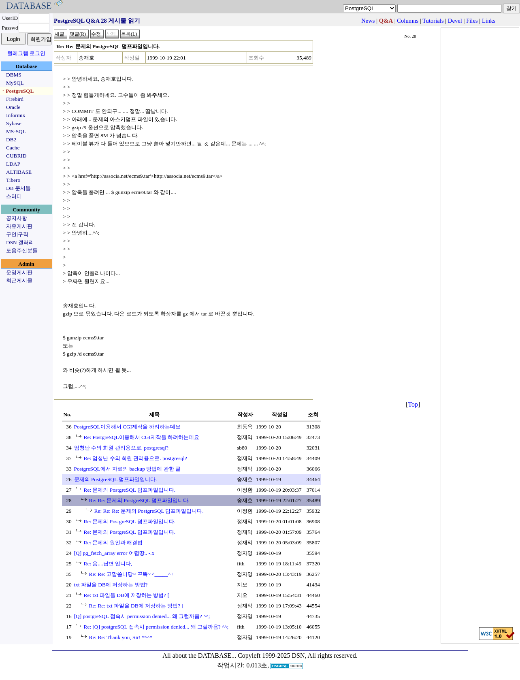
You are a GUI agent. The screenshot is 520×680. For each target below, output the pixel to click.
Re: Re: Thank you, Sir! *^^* (121, 637)
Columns (407, 20)
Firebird (14, 99)
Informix (15, 115)
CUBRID (16, 156)
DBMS (13, 75)
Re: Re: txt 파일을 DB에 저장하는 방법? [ (136, 606)
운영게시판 (19, 272)
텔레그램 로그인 (26, 53)
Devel (455, 20)
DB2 (11, 139)
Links (488, 20)
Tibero (13, 180)
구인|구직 (17, 234)
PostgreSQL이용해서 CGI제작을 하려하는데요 (127, 427)
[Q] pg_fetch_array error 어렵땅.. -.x (114, 553)
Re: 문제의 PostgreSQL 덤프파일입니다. (130, 490)
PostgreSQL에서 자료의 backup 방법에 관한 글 (127, 469)
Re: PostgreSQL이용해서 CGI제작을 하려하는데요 (142, 437)
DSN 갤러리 (20, 242)
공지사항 (16, 218)
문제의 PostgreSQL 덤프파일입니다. (115, 479)
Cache (12, 148)
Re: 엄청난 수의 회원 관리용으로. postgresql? (135, 458)
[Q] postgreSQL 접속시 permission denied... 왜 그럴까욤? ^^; (142, 616)
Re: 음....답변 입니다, (108, 564)
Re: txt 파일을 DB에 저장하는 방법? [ (126, 595)
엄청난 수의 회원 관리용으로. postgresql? (121, 448)
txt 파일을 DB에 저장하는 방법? (111, 585)
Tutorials (432, 20)
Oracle (13, 107)
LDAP (13, 164)
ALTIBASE (19, 172)
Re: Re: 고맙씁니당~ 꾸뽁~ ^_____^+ (131, 574)
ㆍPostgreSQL (17, 91)
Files (472, 20)
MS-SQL (16, 131)
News (368, 20)
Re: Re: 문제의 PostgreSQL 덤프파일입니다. (139, 500)
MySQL (15, 83)
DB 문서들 (18, 188)
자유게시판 (19, 226)
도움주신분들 (22, 250)
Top (413, 404)
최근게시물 (19, 280)
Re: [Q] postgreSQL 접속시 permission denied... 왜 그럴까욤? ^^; (156, 627)
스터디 (14, 196)
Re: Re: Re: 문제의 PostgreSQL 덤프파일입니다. (149, 511)
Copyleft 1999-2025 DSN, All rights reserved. (298, 655)
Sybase (13, 123)
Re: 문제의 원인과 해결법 (113, 542)
